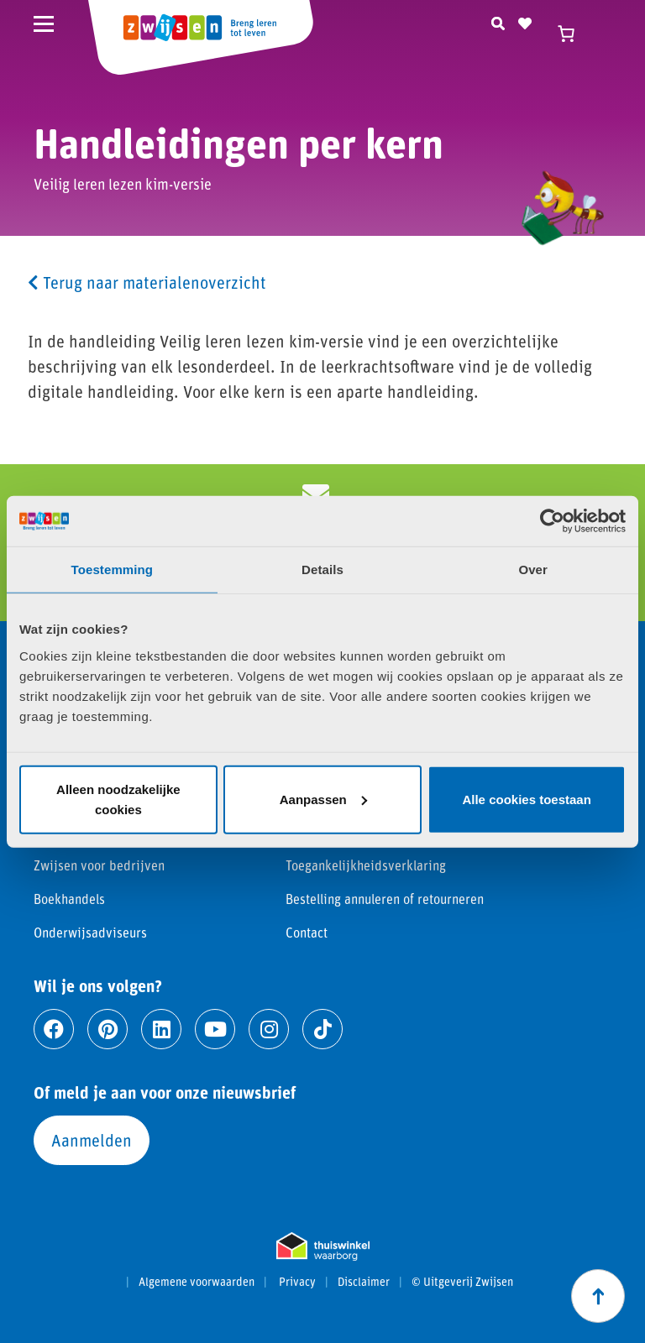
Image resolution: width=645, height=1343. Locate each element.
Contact (307, 932)
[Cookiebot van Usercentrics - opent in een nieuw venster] (552, 521)
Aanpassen (323, 799)
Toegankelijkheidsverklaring (366, 865)
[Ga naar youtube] (215, 1029)
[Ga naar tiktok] (322, 1029)
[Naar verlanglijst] (525, 21)
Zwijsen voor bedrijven (99, 865)
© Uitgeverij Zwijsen (462, 1281)
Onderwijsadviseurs (90, 932)
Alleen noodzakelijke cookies (118, 798)
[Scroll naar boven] (598, 1296)
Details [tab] (322, 569)
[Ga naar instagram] (269, 1029)
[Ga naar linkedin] (161, 1029)
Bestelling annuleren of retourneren (385, 898)
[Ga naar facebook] (54, 1029)
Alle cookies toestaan (526, 799)
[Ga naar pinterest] (107, 1029)
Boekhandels (69, 898)
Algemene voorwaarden (196, 1281)
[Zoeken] (498, 21)
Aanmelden (91, 1140)
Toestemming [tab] (112, 569)
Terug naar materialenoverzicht (147, 282)
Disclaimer (364, 1281)
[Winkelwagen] (573, 33)
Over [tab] (533, 569)
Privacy (297, 1281)
